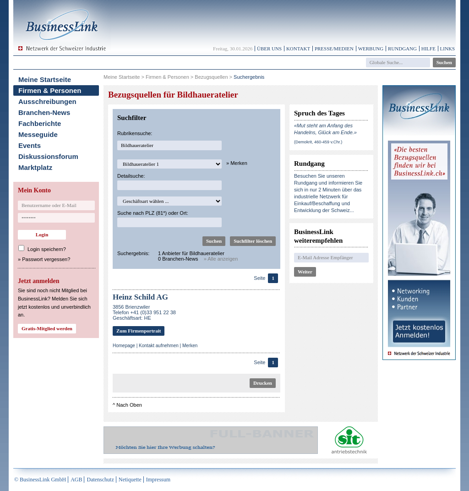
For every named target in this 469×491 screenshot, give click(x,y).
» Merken (236, 163)
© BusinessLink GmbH (40, 479)
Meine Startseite (44, 79)
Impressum (158, 479)
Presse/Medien (334, 48)
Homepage (124, 345)
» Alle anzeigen (221, 259)
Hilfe (428, 48)
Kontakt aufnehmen (159, 345)
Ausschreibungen (47, 101)
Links (447, 48)
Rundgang (402, 48)
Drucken (262, 383)
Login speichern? (46, 249)
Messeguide (38, 134)
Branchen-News (44, 112)
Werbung (371, 48)
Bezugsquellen (211, 77)
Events (29, 145)
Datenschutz (100, 479)
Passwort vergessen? (46, 259)
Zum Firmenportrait (138, 330)
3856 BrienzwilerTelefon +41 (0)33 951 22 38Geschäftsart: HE (144, 312)
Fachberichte (39, 123)
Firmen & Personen (50, 90)
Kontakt (298, 48)
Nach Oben (129, 405)
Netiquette (130, 479)
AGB (76, 479)
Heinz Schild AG (140, 297)
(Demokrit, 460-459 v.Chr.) (318, 142)
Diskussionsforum (48, 156)
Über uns (269, 48)
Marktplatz (35, 167)
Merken (189, 345)
